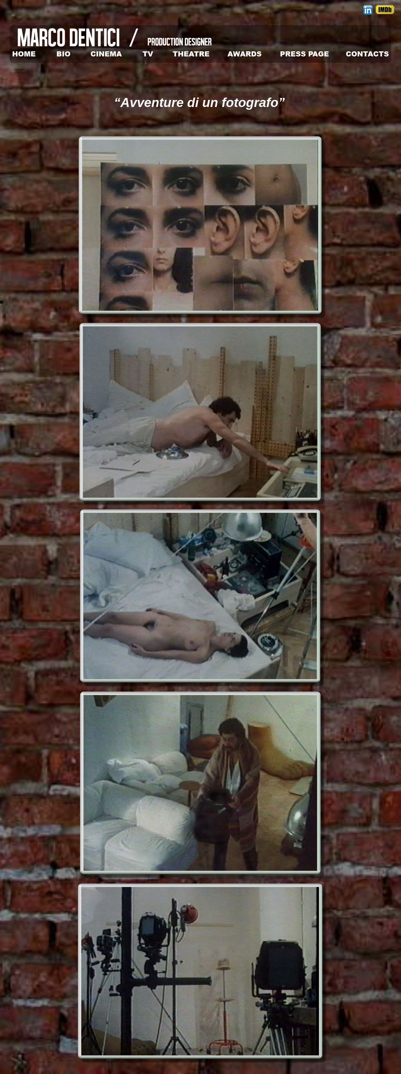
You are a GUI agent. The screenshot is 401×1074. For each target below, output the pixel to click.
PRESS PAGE (304, 54)
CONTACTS (367, 54)
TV (148, 54)
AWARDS (245, 54)
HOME (24, 54)
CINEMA (106, 54)
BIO (63, 54)
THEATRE (191, 54)
